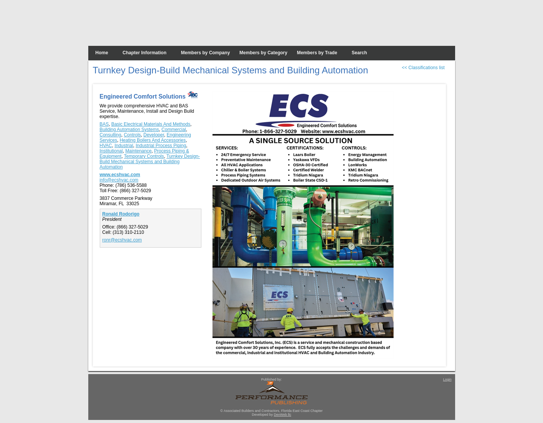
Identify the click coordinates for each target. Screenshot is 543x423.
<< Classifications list (423, 67)
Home (102, 52)
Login (447, 379)
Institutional (111, 151)
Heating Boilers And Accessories (153, 140)
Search (359, 52)
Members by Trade (317, 52)
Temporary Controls (144, 156)
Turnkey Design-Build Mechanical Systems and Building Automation (150, 162)
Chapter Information (145, 52)
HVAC (106, 145)
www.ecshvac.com (120, 174)
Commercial (174, 129)
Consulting (111, 135)
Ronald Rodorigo (120, 214)
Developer (153, 135)
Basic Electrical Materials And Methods (150, 124)
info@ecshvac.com (119, 180)
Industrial (124, 145)
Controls (132, 135)
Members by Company (205, 52)
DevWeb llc (282, 415)
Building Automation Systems (129, 129)
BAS (104, 124)
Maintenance (138, 151)
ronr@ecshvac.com (122, 240)
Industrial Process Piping (161, 145)
